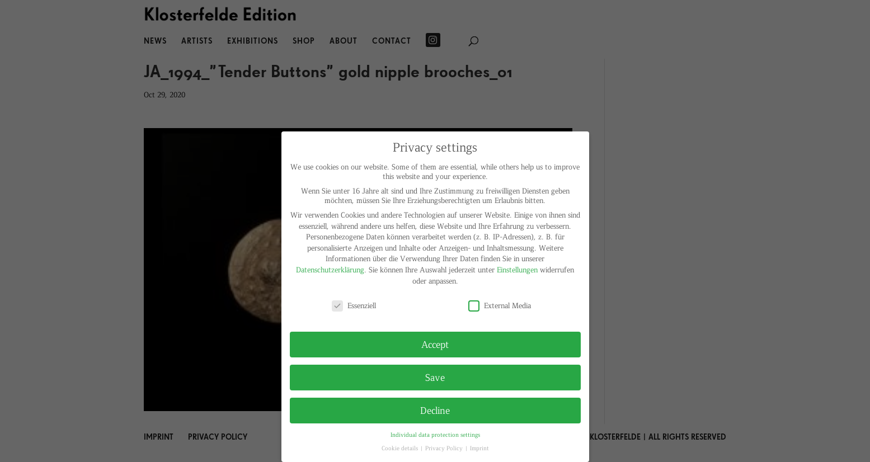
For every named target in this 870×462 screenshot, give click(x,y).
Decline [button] (435, 410)
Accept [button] (435, 344)
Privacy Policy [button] (444, 447)
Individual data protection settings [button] (435, 434)
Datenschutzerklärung (330, 269)
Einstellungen (517, 269)
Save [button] (435, 377)
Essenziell (354, 305)
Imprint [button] (479, 447)
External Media (499, 305)
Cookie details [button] (401, 447)
